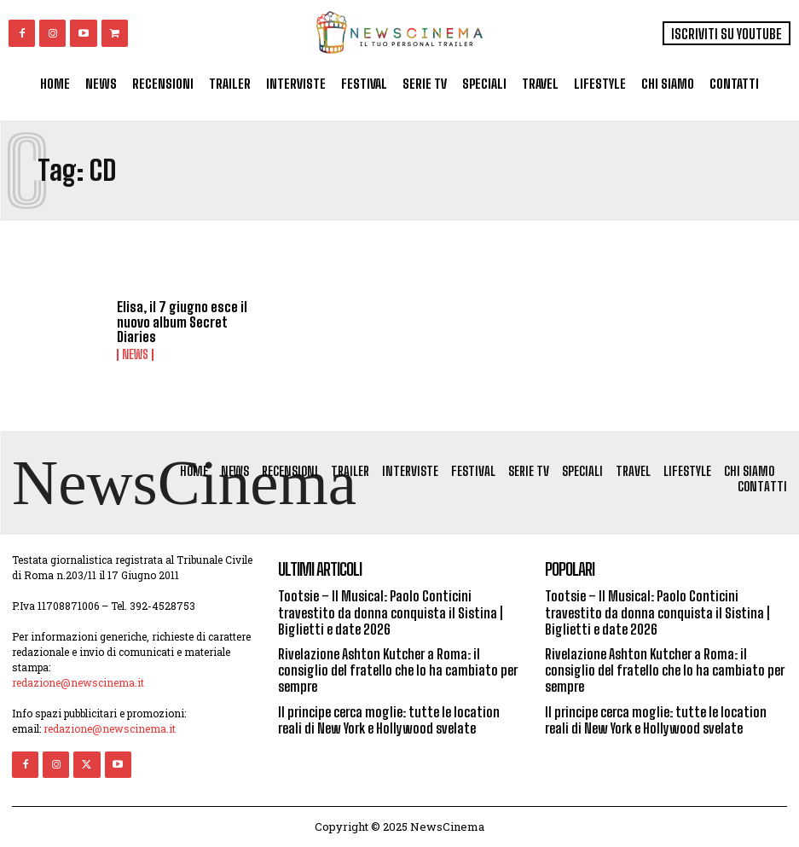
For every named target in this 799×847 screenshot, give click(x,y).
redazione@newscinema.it (78, 682)
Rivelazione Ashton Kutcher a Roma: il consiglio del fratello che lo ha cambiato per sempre (398, 670)
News (135, 355)
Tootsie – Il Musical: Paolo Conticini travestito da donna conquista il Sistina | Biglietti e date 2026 (390, 612)
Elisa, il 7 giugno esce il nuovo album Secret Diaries (182, 322)
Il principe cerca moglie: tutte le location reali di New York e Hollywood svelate (389, 720)
